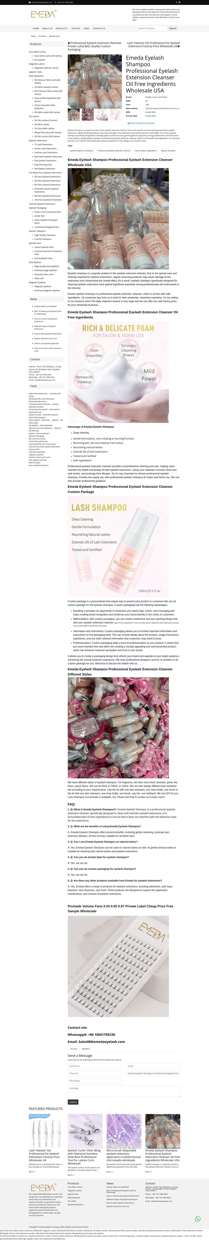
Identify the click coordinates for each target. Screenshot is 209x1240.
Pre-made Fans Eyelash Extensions (45, 172)
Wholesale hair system (83, 1236)
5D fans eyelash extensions (47, 180)
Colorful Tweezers (43, 239)
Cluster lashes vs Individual (45, 306)
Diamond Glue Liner (44, 274)
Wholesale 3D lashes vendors (96, 1230)
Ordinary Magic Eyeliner (45, 270)
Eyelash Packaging (37, 207)
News (86, 28)
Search (172, 28)
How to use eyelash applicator (46, 343)
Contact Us (99, 28)
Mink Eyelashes (36, 75)
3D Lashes (34, 116)
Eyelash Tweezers (37, 231)
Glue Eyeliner (35, 262)
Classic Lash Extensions (45, 148)
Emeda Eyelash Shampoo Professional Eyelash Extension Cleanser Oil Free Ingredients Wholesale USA (162, 1155)
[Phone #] (95, 1073)
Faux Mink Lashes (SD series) (48, 55)
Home (36, 28)
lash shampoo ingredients (146, 150)
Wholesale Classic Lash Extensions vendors (17, 1233)
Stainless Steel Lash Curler (40, 457)
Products (42, 36)
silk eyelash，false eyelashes (40, 425)
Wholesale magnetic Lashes (45, 1230)
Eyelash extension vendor (172, 1236)
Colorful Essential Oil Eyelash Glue (48, 253)
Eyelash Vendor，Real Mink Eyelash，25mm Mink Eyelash (44, 416)
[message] (124, 1091)
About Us (47, 28)
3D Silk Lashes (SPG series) (47, 136)
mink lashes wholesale (38, 441)
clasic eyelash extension (39, 465)
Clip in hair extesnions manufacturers (49, 1238)
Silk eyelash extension (44, 168)
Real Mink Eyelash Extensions (48, 156)
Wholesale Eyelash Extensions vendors (155, 1230)
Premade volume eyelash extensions (46, 190)
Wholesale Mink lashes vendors (70, 1230)
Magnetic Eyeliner (37, 282)
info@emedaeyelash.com (42, 2)
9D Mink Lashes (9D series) (47, 112)
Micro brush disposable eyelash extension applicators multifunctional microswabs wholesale (124, 1155)
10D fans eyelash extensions (48, 199)
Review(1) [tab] (86, 1049)
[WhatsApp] (95, 1080)
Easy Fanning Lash (43, 164)
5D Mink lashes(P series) (46, 87)
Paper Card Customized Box (47, 211)
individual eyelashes (37, 452)
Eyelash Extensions (38, 140)
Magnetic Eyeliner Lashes (46, 67)
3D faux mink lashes (44, 128)
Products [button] (61, 28)
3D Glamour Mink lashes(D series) (47, 81)
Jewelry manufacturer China (76, 1227)
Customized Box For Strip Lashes (42, 444)
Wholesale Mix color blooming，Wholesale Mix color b (42, 400)
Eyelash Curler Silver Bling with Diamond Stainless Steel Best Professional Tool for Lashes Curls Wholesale (84, 1157)
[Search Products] (152, 28)
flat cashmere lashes (37, 438)
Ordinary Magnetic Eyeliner (47, 290)
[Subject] (153, 1073)
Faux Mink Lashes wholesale (21, 1230)
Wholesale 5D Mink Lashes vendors (123, 1230)
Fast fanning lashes (127, 1236)
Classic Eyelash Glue (44, 247)
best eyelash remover (38, 460)
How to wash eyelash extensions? (48, 333)
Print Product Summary (141, 123)
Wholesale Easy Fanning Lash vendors (87, 1233)
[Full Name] (95, 1066)
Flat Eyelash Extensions (45, 160)
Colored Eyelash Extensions (42, 203)
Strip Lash (39, 278)
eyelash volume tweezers (39, 433)
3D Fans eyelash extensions (47, 176)
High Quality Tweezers (45, 235)
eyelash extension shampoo (81, 150)
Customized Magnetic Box (46, 227)
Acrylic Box (39, 215)
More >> (32, 1171)
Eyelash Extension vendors (40, 1236)
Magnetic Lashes (37, 63)
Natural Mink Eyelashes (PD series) (47, 100)
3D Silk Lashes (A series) (45, 120)
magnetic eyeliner (36, 454)
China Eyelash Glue (43, 258)
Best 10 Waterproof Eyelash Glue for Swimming (121, 1191)
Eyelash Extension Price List (45, 338)
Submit (73, 1102)
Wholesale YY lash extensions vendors (187, 1230)
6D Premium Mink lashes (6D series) (48, 92)
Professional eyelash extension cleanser (114, 150)
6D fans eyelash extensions (47, 184)
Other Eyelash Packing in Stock (46, 221)
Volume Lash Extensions (46, 152)
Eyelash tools (54, 36)
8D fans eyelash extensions (47, 195)
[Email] (153, 1066)
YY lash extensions (43, 144)
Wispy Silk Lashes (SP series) (47, 132)
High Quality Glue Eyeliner (46, 266)
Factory (75, 28)
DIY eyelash (39, 59)
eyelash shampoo (168, 150)
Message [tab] (73, 1049)
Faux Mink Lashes (37, 51)
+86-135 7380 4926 (65, 2)
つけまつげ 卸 (189, 1236)
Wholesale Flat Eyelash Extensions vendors (53, 1233)
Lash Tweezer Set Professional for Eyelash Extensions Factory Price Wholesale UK (153, 44)
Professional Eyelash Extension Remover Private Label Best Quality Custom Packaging (95, 46)
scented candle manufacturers (148, 1236)
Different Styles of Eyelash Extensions (122, 1199)
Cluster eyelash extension (62, 1236)
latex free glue (35, 462)
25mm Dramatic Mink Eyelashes (44, 107)
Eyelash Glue (35, 243)
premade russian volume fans (106, 1236)
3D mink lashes (41, 124)
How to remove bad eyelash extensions (123, 1196)
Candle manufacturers (19, 1236)
